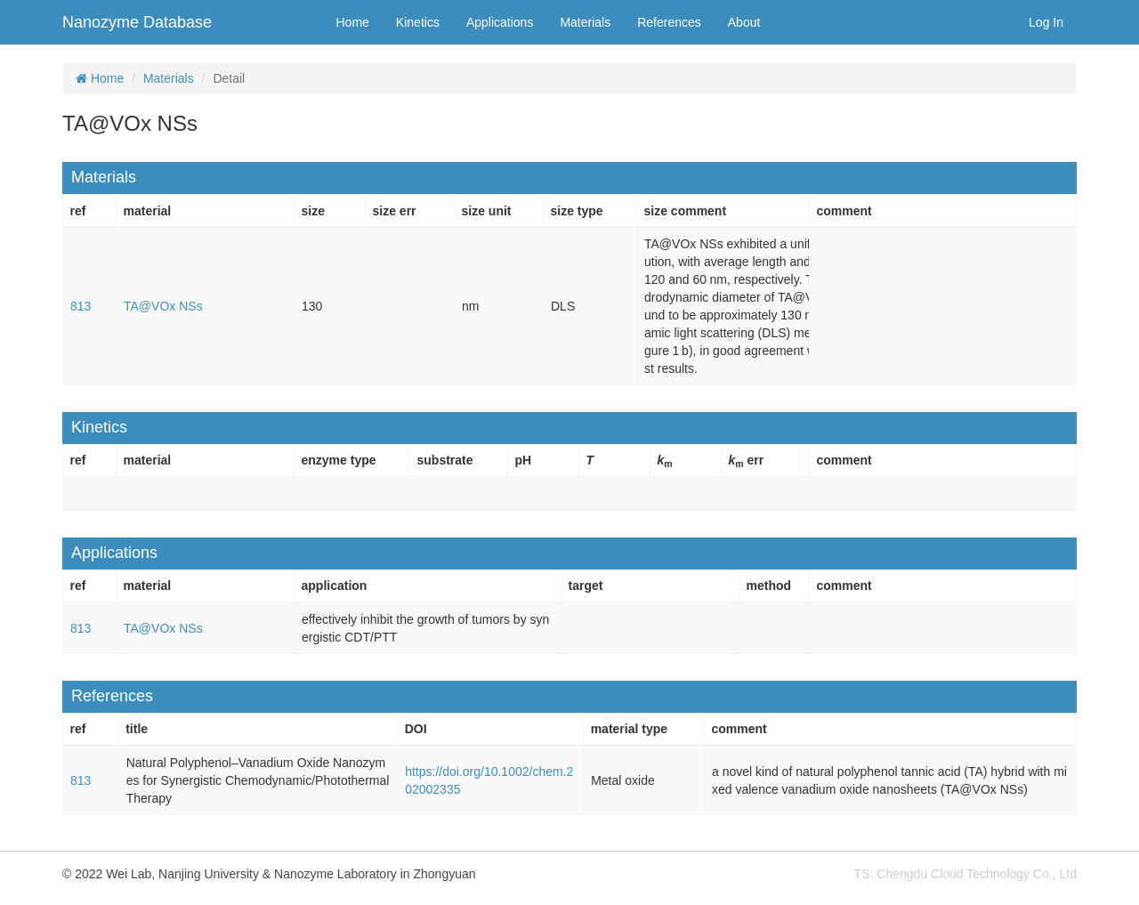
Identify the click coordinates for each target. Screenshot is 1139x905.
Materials (585, 22)
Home (352, 22)
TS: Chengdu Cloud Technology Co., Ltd (965, 874)
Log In (1046, 22)
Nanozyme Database (137, 22)
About (744, 22)
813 (80, 306)
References (669, 22)
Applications (500, 22)
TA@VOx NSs (163, 306)
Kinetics (418, 22)
